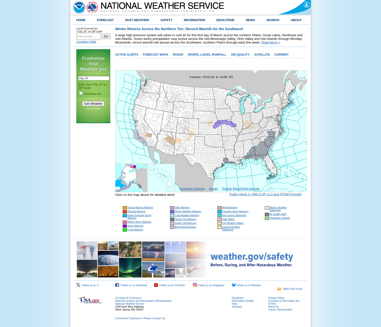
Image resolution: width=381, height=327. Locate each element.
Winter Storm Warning (139, 222)
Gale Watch (228, 219)
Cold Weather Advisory (187, 215)
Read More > (270, 42)
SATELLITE (262, 54)
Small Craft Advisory (186, 223)
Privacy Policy (93, 108)
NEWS (250, 20)
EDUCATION (225, 20)
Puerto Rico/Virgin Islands (241, 188)
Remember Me (92, 93)
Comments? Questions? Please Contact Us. (140, 318)
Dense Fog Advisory (186, 219)
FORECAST (105, 20)
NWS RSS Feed (289, 288)
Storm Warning (135, 225)
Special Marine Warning (140, 207)
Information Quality (242, 300)
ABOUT (296, 20)
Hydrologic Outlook (279, 218)
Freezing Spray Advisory (235, 211)
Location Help (86, 41)
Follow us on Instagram (208, 285)
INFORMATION (194, 20)
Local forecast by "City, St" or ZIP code (89, 30)
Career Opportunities (280, 309)
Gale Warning (182, 207)
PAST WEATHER (137, 20)
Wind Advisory (229, 207)
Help (234, 303)
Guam (213, 188)
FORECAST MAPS (155, 54)
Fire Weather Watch (232, 223)
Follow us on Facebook (131, 285)
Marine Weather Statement (278, 209)
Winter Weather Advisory (188, 211)
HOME (81, 20)
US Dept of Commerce (128, 297)
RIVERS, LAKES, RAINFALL (207, 54)
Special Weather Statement (231, 228)
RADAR (178, 54)
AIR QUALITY (240, 54)
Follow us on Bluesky (246, 285)
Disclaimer (238, 297)
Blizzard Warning (136, 211)
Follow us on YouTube (169, 285)
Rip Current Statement (234, 215)
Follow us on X (87, 285)
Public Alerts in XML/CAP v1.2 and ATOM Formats (265, 194)
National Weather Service (130, 303)
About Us (273, 306)
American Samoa (192, 188)
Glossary (237, 306)
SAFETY (166, 20)
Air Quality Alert (277, 214)
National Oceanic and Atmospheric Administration (143, 300)
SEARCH (272, 20)
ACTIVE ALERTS (126, 54)
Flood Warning (135, 229)
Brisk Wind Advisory (185, 227)
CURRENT (281, 54)
